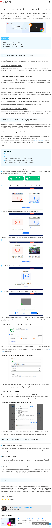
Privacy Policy (43, 524)
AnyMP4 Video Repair (38, 140)
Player (24, 507)
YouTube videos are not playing (23, 83)
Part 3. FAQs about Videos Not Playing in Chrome (12, 46)
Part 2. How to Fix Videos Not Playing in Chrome (12, 44)
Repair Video (29, 507)
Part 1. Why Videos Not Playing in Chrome (11, 42)
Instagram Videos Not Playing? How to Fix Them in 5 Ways (32, 518)
